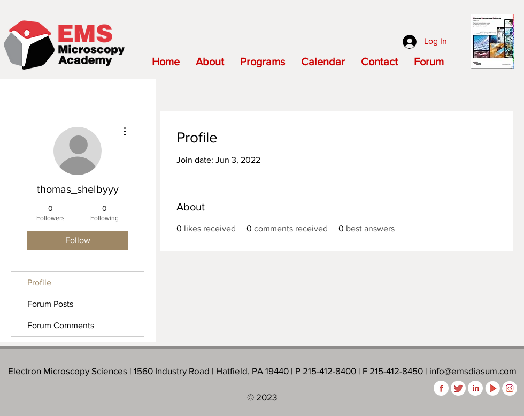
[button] (210, 61)
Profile (39, 282)
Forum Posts (50, 303)
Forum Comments (60, 325)
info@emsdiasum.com (473, 371)
